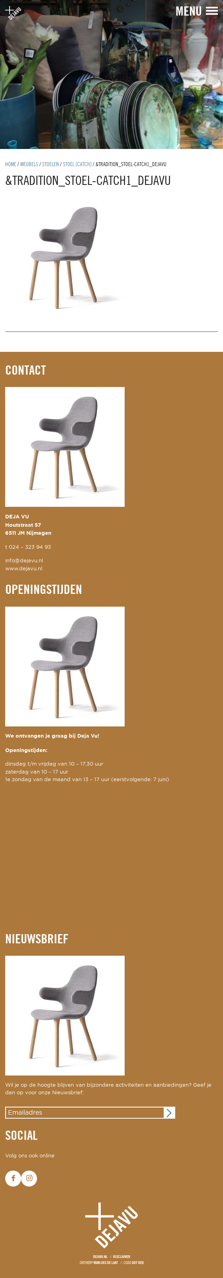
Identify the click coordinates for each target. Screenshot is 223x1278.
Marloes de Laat (106, 1263)
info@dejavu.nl (24, 561)
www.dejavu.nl (23, 569)
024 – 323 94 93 (30, 547)
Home (10, 165)
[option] (111, 74)
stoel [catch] (77, 165)
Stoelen (50, 165)
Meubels (29, 165)
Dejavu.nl (100, 1257)
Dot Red (138, 1263)
